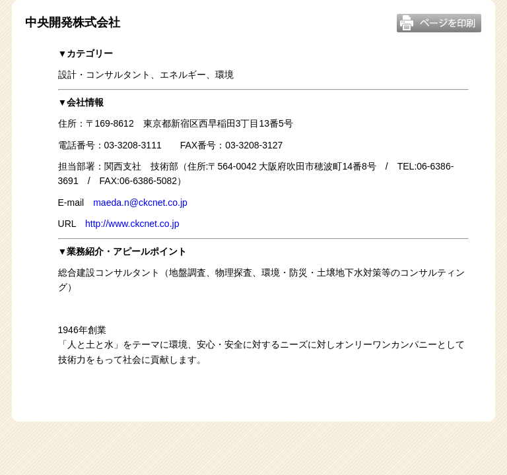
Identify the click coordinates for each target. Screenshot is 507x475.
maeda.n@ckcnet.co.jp (140, 202)
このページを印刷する (439, 23)
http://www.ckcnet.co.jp (132, 223)
